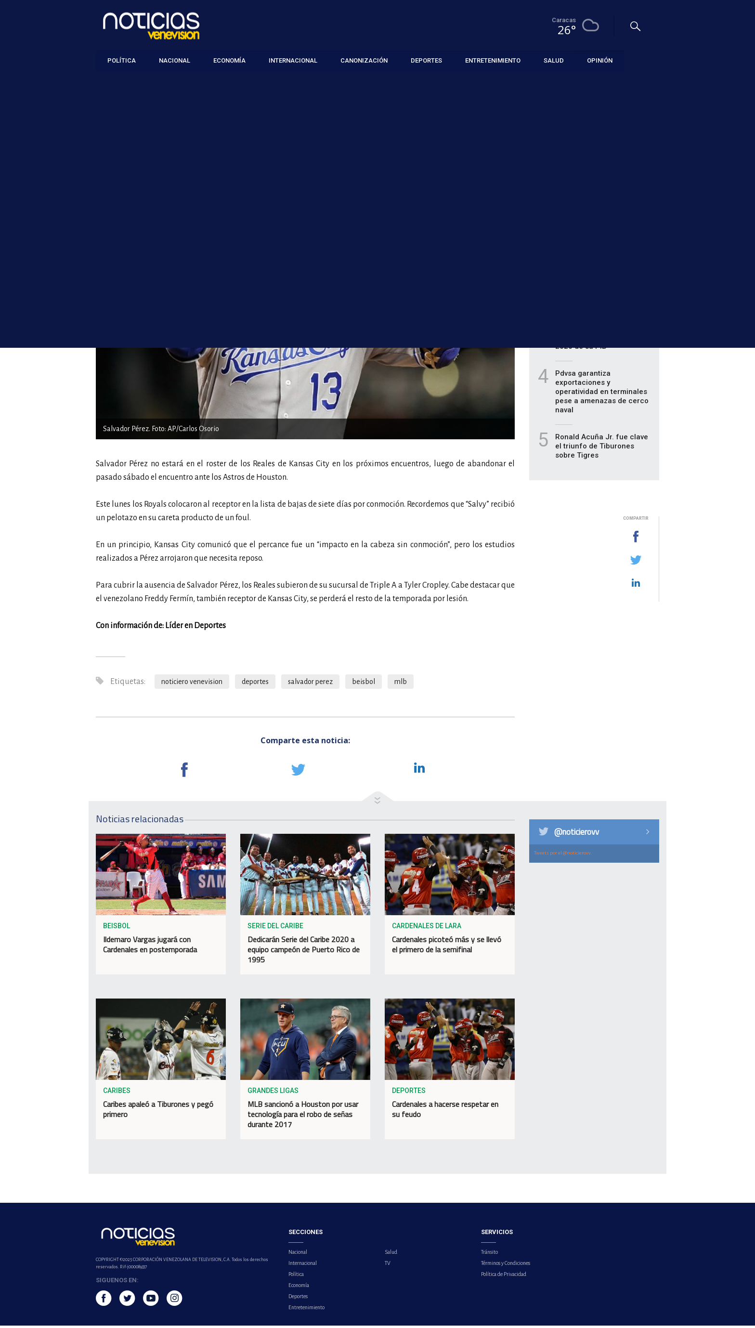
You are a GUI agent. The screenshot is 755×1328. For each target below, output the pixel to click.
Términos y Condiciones (505, 1265)
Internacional (302, 1265)
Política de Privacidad (503, 1276)
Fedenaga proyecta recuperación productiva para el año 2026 (597, 239)
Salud (391, 1254)
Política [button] (121, 60)
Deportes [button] (426, 60)
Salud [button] (554, 60)
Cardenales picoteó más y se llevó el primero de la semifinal (446, 947)
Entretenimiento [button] (493, 60)
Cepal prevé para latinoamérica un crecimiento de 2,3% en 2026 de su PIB (595, 335)
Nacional (297, 1254)
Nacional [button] (174, 60)
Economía (298, 1287)
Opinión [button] (599, 60)
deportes (255, 684)
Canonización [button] (364, 60)
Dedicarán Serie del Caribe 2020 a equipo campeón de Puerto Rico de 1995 (303, 952)
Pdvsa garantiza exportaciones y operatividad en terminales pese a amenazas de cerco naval (602, 394)
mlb (400, 684)
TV (388, 1265)
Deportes (109, 82)
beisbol (363, 684)
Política (296, 1276)
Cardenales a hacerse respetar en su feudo (445, 1112)
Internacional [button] (293, 60)
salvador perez (310, 684)
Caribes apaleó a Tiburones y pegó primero (158, 1112)
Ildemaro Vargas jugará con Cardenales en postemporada (150, 947)
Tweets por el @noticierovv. (563, 855)
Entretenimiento (306, 1310)
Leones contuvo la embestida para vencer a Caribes (598, 285)
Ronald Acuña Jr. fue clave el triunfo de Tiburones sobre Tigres (601, 448)
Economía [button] (229, 60)
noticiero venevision (191, 684)
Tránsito (489, 1254)
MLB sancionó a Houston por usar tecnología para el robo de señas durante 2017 (302, 1117)
